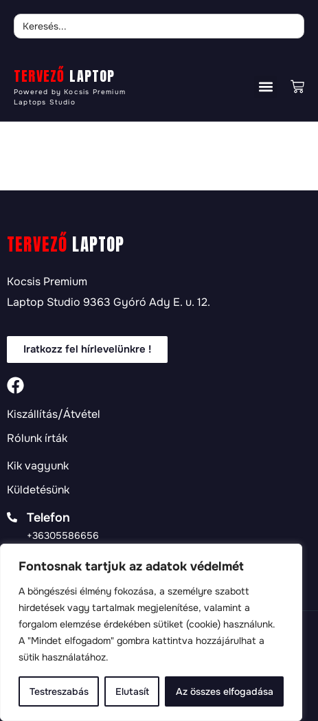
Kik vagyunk (38, 466)
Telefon (48, 517)
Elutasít (132, 691)
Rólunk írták (37, 438)
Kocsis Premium (47, 281)
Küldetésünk (38, 490)
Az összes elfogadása (224, 691)
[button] (265, 87)
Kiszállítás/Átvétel (53, 414)
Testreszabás (59, 691)
